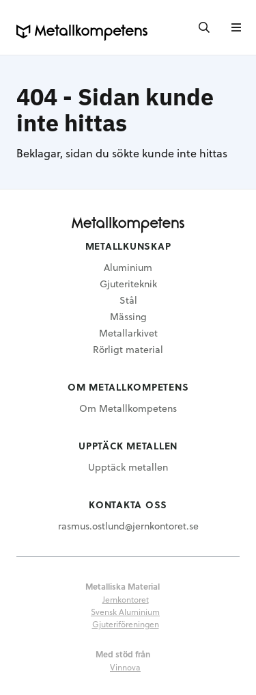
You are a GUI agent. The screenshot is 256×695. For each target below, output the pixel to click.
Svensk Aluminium (125, 611)
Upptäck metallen (128, 467)
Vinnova (125, 667)
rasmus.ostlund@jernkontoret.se (128, 526)
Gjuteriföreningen (125, 624)
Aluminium (128, 267)
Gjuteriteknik (128, 283)
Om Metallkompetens (128, 408)
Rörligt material (128, 349)
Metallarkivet (128, 333)
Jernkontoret (125, 599)
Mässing (128, 316)
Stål (128, 300)
